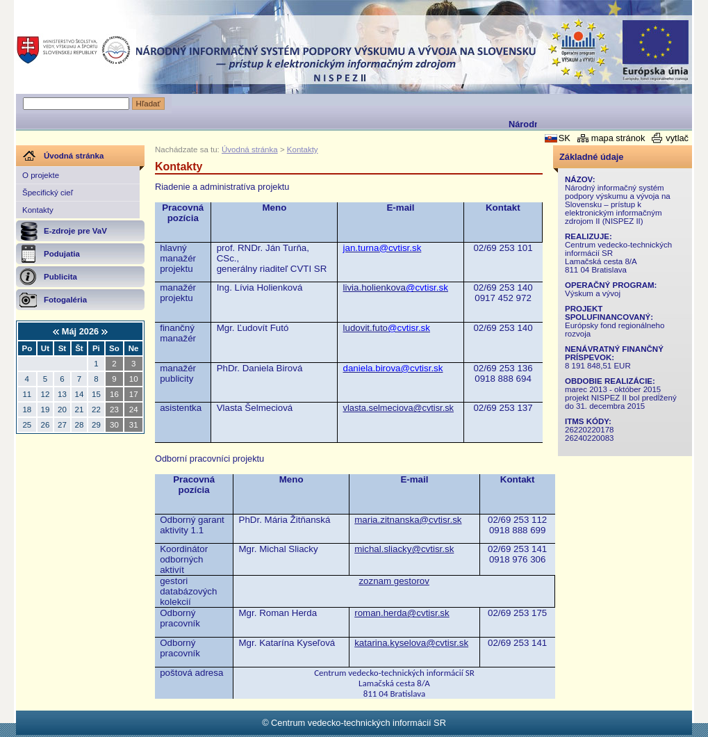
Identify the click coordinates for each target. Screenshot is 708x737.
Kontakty (37, 210)
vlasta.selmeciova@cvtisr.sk (398, 408)
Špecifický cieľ (47, 192)
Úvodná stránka (250, 149)
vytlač (677, 138)
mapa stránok (618, 138)
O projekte (40, 175)
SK (564, 138)
